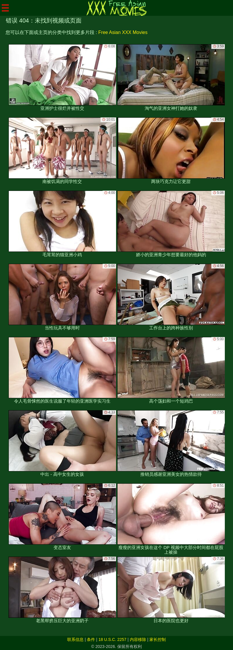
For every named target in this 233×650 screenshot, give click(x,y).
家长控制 (157, 639)
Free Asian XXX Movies (122, 32)
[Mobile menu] (5, 8)
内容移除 (138, 639)
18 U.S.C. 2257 (113, 639)
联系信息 (75, 639)
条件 (91, 639)
